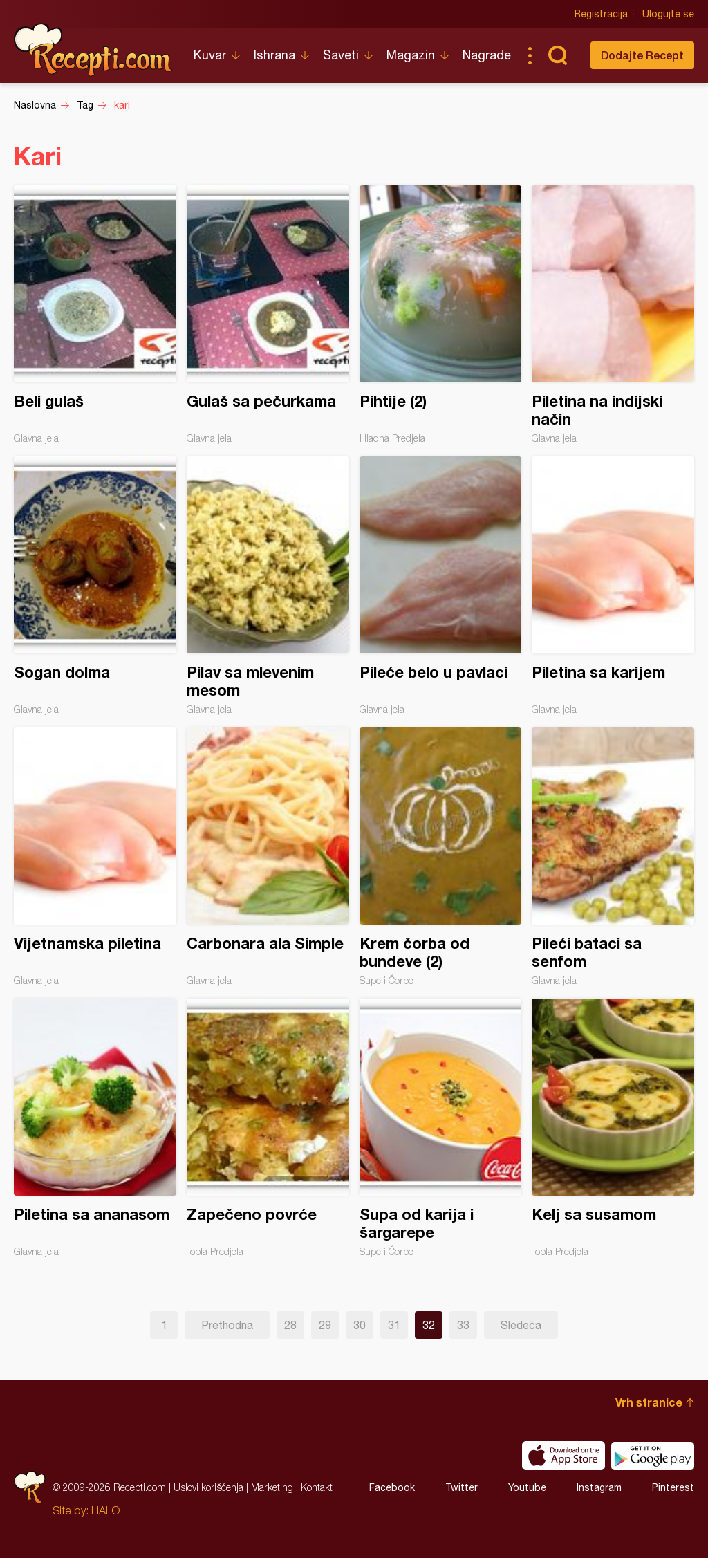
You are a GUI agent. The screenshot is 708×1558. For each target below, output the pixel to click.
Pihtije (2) (441, 314)
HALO (105, 1510)
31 (394, 1325)
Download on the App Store (563, 1455)
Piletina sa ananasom (95, 1128)
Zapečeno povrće (268, 1128)
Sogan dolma (95, 585)
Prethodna (227, 1325)
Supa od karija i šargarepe (441, 1128)
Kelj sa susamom (613, 1128)
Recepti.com (93, 50)
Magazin (410, 55)
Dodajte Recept (642, 55)
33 (463, 1325)
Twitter (461, 1487)
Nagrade (487, 55)
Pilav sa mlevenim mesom (268, 585)
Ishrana (274, 55)
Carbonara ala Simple (268, 856)
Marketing (272, 1487)
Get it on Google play (652, 1455)
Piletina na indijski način (613, 314)
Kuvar (210, 55)
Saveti (341, 55)
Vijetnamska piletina (95, 856)
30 (359, 1325)
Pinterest (673, 1487)
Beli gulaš (95, 314)
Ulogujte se (668, 13)
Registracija (601, 13)
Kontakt (317, 1487)
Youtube (527, 1487)
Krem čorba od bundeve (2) (441, 856)
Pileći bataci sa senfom (613, 856)
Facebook (392, 1487)
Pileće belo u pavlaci (441, 585)
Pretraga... (557, 55)
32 (428, 1325)
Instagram (599, 1487)
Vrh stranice (648, 1402)
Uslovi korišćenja (208, 1487)
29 (325, 1325)
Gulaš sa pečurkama (268, 314)
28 (290, 1325)
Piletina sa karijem (613, 585)
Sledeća (521, 1325)
